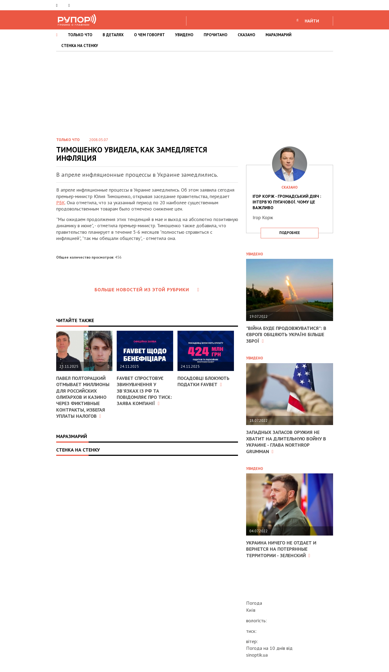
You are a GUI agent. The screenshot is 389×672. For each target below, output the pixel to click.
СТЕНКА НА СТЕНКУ (79, 45)
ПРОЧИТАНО (215, 34)
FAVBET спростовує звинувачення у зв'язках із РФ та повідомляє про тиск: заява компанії (144, 391)
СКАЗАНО (246, 34)
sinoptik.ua (257, 655)
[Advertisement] (194, 92)
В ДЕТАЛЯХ (113, 34)
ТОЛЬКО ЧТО (80, 34)
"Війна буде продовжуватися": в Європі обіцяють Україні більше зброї (286, 334)
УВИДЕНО (184, 34)
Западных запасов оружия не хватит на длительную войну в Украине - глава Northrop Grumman (286, 441)
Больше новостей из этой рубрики (147, 289)
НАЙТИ (312, 21)
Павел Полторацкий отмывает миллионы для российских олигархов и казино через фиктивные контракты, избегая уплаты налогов (82, 397)
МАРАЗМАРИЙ (278, 34)
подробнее (289, 232)
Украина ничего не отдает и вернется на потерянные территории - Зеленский (281, 549)
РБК (60, 202)
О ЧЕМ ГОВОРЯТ (149, 34)
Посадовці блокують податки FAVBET (203, 381)
